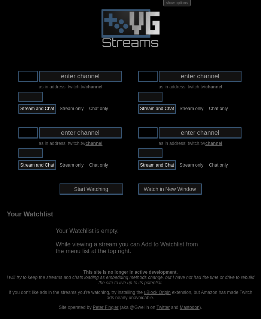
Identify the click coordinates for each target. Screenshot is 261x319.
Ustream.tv (56, 96)
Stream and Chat (37, 108)
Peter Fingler (106, 307)
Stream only (72, 108)
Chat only (98, 108)
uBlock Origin (157, 292)
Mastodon (190, 307)
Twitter (163, 307)
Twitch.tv (30, 96)
